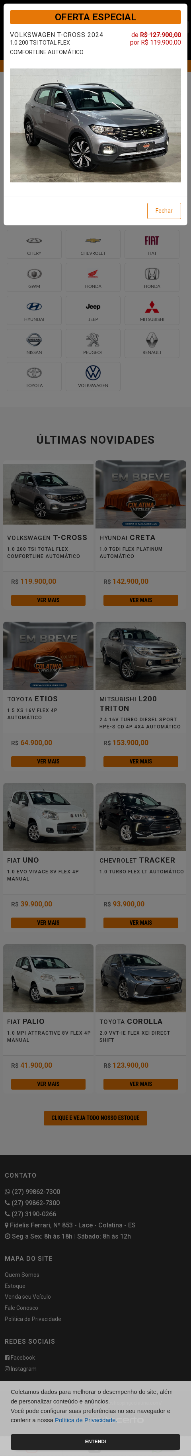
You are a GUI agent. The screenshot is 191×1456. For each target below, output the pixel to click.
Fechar (164, 210)
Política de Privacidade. (86, 1420)
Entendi (95, 1441)
